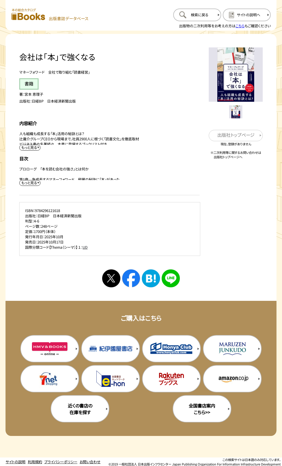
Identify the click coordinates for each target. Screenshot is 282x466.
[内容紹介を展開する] (30, 148)
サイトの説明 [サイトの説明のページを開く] (15, 461)
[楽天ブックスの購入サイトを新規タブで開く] (171, 378)
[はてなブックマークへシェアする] (151, 278)
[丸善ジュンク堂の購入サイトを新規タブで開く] (232, 348)
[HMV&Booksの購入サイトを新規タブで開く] (49, 348)
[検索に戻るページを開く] (197, 15)
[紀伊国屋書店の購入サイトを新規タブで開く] (110, 348)
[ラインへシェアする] (171, 278)
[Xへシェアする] (111, 278)
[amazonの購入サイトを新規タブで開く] (232, 378)
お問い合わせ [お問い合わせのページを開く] (90, 461)
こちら (240, 25)
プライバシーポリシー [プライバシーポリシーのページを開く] (60, 461)
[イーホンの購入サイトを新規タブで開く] (110, 378)
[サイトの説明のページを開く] (247, 15)
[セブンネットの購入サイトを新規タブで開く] (49, 378)
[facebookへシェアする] (131, 278)
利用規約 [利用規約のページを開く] (35, 461)
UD (85, 247)
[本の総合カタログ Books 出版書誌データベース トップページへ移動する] (50, 14)
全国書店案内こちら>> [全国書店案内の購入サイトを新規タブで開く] (202, 409)
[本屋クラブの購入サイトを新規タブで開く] (171, 348)
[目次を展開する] (30, 183)
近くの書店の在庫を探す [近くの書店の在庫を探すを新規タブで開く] (80, 409)
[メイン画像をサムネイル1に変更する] (235, 111)
